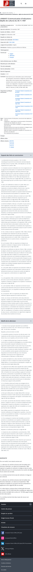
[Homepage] (0, 12)
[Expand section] (30, 504)
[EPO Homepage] (9, 4)
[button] (16, 155)
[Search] (21, 3)
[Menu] (25, 3)
